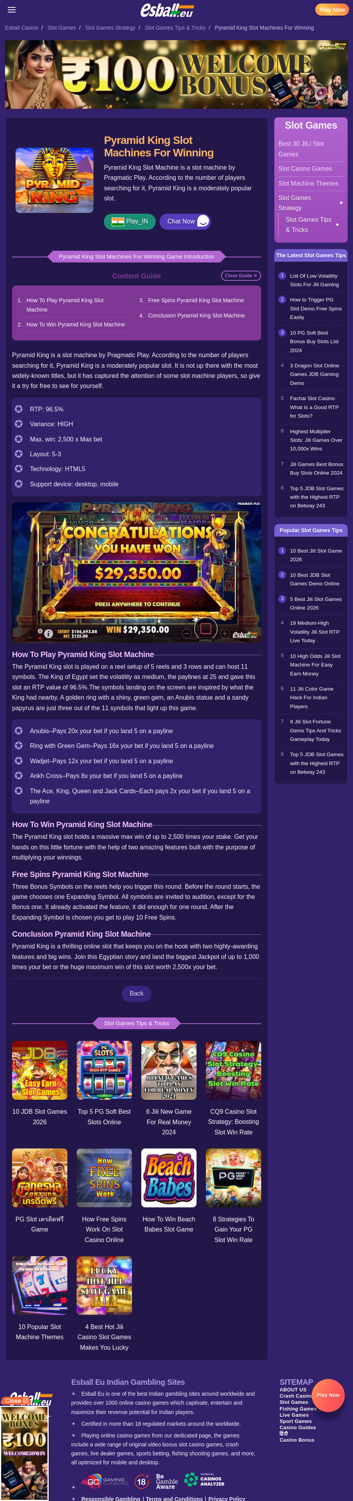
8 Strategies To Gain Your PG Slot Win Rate (234, 1228)
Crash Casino (296, 1393)
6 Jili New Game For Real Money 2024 (168, 1120)
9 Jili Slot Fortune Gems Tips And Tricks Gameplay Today (315, 730)
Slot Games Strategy (110, 28)
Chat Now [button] (181, 221)
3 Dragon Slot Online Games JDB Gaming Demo (314, 374)
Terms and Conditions (174, 1497)
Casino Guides (297, 1425)
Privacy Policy (226, 1497)
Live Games (294, 1412)
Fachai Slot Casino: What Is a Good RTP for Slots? (314, 407)
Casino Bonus (296, 1437)
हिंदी (283, 1431)
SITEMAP (296, 1379)
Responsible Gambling (110, 1497)
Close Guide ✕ (241, 275)
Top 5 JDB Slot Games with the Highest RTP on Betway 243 (317, 497)
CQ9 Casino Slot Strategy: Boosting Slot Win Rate (234, 1120)
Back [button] (137, 993)
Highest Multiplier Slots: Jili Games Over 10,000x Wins (316, 440)
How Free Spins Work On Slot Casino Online (104, 1227)
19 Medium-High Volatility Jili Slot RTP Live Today (314, 631)
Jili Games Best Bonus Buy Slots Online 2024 (316, 468)
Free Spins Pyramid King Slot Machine (196, 300)
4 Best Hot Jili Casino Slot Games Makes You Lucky (104, 1335)
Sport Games (295, 1418)
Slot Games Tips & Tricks (175, 28)
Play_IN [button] (137, 221)
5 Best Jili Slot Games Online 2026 (316, 603)
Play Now (332, 9)
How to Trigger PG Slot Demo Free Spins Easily (316, 308)
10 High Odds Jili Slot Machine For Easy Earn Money (315, 665)
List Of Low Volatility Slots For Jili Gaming (314, 280)
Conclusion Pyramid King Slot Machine (196, 315)
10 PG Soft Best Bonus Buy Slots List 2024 (314, 341)
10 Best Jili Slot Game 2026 (316, 555)
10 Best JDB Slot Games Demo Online (314, 579)
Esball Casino (22, 28)
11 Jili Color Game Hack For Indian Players (312, 697)
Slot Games (61, 28)
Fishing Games (298, 1406)
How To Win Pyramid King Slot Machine (75, 324)
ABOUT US (292, 1387)
